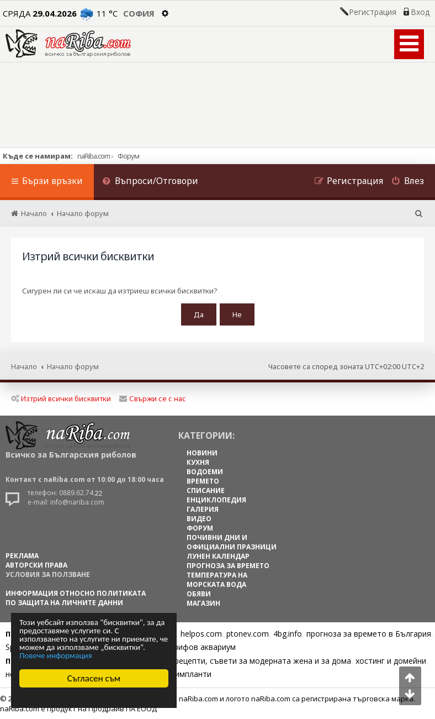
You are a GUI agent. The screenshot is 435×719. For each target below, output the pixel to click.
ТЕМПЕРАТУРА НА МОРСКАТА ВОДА (217, 579)
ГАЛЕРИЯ (203, 509)
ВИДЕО (199, 518)
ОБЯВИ (199, 594)
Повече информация (55, 656)
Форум (128, 156)
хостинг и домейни (391, 660)
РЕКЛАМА (22, 555)
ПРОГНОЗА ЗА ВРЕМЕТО (228, 565)
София (139, 13)
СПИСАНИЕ (206, 490)
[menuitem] (150, 182)
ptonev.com (247, 633)
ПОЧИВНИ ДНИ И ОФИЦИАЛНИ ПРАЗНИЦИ (232, 542)
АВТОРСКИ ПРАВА (36, 565)
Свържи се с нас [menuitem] (152, 398)
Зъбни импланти (180, 674)
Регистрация (372, 12)
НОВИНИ (202, 453)
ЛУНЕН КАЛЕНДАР (218, 556)
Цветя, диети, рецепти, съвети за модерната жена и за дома (235, 660)
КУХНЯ (198, 462)
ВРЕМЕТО (203, 481)
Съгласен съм (94, 678)
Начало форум (73, 366)
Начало (24, 366)
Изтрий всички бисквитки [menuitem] (61, 398)
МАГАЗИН (203, 603)
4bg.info (287, 633)
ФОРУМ (200, 528)
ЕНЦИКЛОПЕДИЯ (216, 500)
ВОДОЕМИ (205, 471)
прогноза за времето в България (368, 633)
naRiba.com (93, 156)
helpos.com (201, 633)
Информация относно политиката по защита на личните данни (76, 598)
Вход (420, 12)
